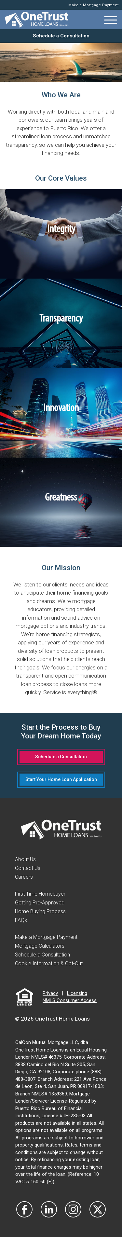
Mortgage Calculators (39, 946)
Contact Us (27, 868)
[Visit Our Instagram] (73, 1209)
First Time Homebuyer (40, 894)
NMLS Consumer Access (70, 1000)
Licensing (77, 993)
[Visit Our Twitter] (97, 1209)
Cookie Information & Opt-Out (49, 963)
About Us (25, 859)
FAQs (21, 920)
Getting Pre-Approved (39, 903)
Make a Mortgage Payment (93, 5)
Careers (24, 877)
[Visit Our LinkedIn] (49, 1209)
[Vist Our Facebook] (24, 1209)
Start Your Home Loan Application (61, 779)
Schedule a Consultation (61, 36)
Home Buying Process (40, 911)
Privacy (50, 993)
